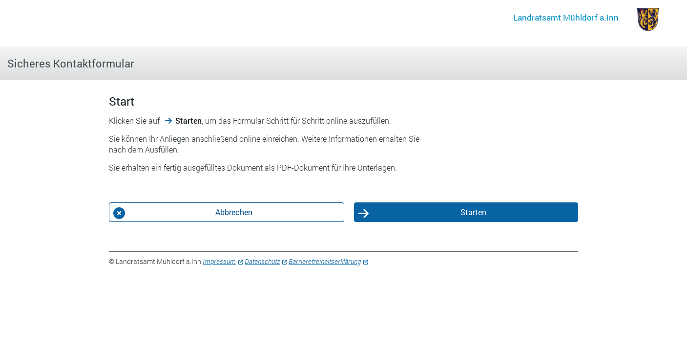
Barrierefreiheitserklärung (325, 261)
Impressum (219, 261)
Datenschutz (262, 261)
